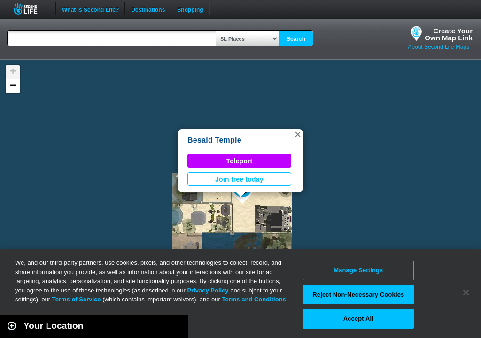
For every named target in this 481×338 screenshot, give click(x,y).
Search (296, 39)
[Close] (466, 292)
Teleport (239, 161)
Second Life (30, 8)
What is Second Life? (90, 9)
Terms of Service (76, 299)
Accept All (358, 318)
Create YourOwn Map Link (449, 34)
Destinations (148, 9)
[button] (297, 134)
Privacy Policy (207, 290)
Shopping (190, 9)
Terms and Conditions (254, 299)
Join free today (239, 179)
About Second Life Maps (438, 47)
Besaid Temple (214, 140)
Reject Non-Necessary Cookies (358, 294)
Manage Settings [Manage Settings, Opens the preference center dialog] (358, 270)
